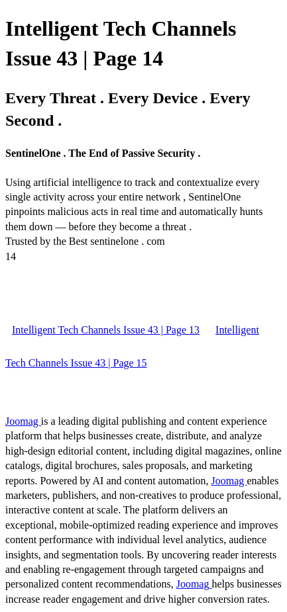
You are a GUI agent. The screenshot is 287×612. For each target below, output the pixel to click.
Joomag (23, 421)
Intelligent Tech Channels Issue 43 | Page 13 (106, 329)
